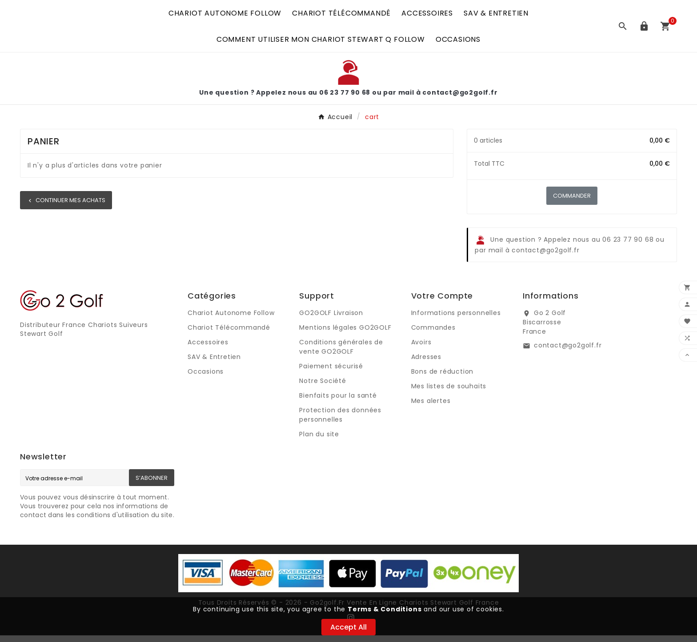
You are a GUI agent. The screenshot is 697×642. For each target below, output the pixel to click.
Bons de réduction (442, 378)
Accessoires (208, 348)
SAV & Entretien (214, 363)
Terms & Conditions (384, 609)
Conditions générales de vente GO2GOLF (341, 353)
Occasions (206, 378)
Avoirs (421, 348)
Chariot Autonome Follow (231, 319)
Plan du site (319, 440)
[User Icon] (644, 29)
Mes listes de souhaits (449, 392)
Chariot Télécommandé (229, 334)
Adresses (426, 363)
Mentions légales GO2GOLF (345, 334)
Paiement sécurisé (331, 372)
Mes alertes (431, 407)
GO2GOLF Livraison (331, 319)
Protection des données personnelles (340, 421)
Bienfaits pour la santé (338, 402)
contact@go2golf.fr (567, 351)
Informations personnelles (456, 319)
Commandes (433, 334)
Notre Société (322, 387)
